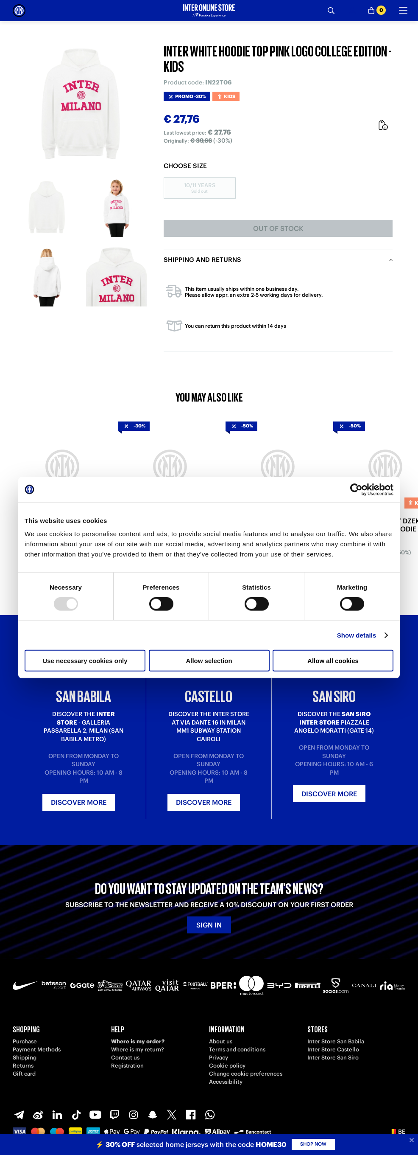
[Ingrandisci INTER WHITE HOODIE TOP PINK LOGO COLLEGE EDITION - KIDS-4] (116, 276)
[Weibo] (38, 1114)
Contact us (125, 1057)
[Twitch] (114, 1114)
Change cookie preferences (245, 1073)
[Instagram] (133, 1114)
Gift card (24, 1073)
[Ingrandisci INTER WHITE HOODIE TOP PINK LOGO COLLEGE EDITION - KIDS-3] (47, 276)
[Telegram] (19, 1114)
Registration (127, 1065)
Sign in (209, 925)
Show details (356, 634)
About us (220, 1041)
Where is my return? (137, 1049)
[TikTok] (76, 1114)
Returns (23, 1065)
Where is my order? (137, 1041)
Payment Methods (37, 1049)
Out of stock (278, 228)
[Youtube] (95, 1114)
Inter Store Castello (333, 1049)
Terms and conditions (237, 1049)
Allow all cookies (333, 660)
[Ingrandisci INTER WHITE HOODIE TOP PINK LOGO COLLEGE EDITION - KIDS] (82, 103)
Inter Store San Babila (335, 1041)
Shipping (24, 1057)
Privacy (218, 1057)
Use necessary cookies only (84, 660)
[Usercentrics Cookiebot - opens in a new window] (356, 489)
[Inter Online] (19, 10)
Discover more (78, 802)
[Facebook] (190, 1114)
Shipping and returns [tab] (202, 260)
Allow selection (209, 660)
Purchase (25, 1041)
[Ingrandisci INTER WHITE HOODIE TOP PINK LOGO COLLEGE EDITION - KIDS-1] (47, 207)
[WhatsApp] (209, 1114)
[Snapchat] (152, 1114)
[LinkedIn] (57, 1114)
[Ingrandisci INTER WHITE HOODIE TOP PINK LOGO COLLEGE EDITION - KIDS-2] (116, 207)
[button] (397, 1131)
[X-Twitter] (171, 1114)
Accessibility (225, 1081)
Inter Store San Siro (333, 1057)
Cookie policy (227, 1065)
